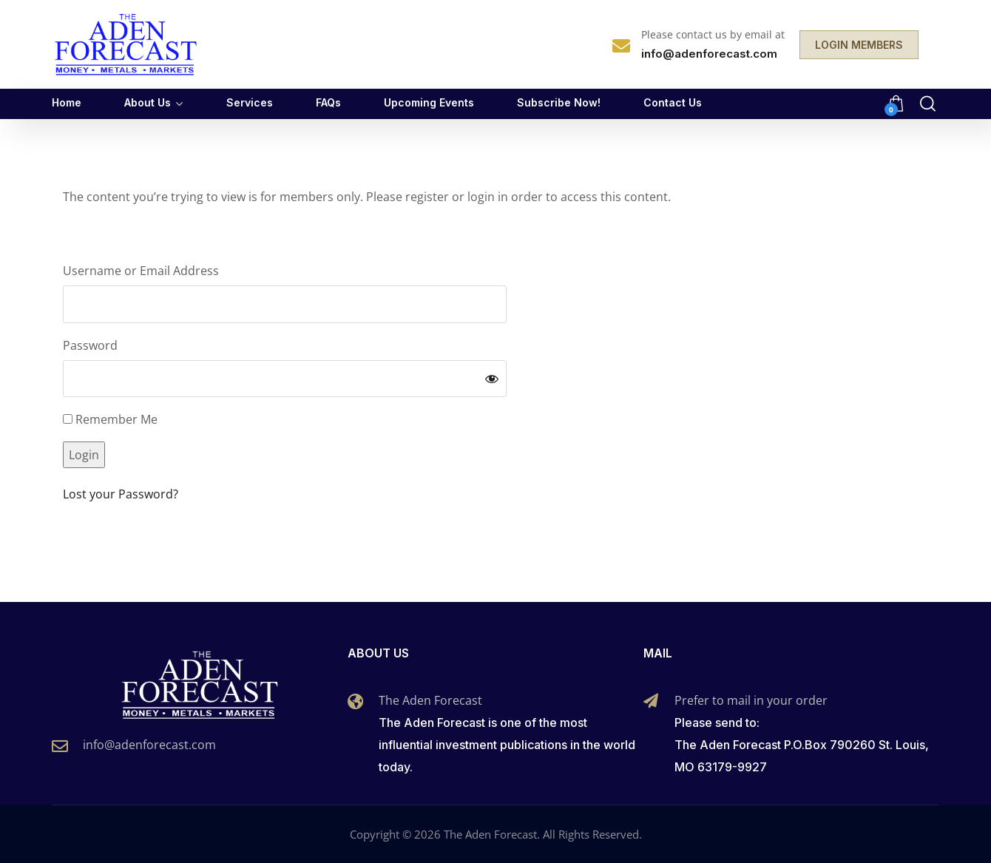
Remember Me (110, 419)
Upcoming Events (429, 102)
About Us (147, 102)
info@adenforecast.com (149, 745)
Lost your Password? (120, 494)
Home (66, 102)
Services (249, 102)
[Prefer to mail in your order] (650, 701)
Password (90, 345)
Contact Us (672, 102)
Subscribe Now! (559, 102)
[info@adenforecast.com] (60, 746)
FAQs (328, 102)
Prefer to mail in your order (751, 700)
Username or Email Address (141, 271)
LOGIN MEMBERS (859, 44)
